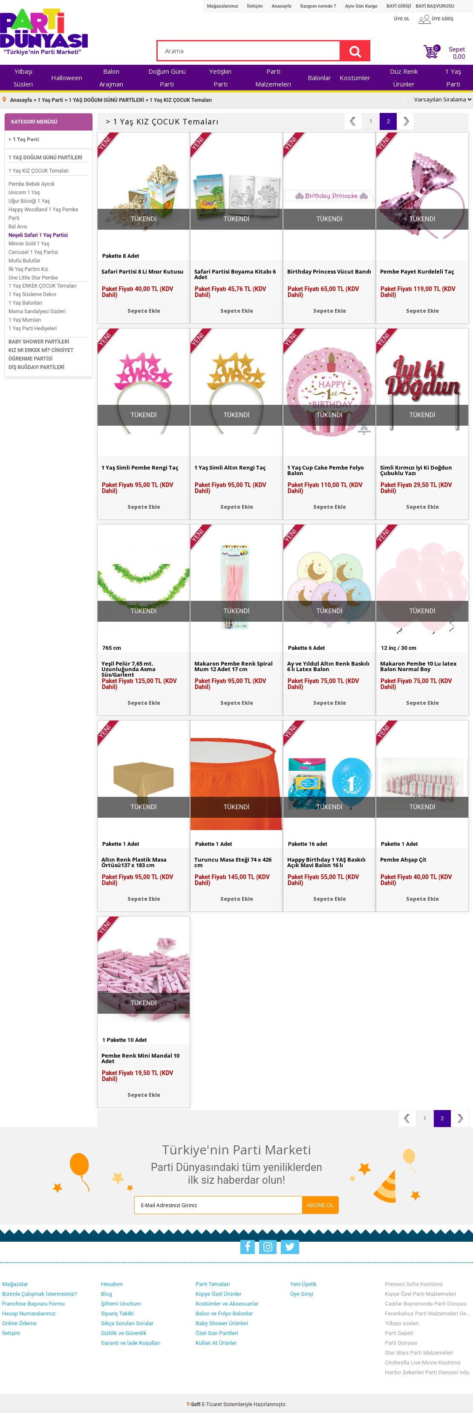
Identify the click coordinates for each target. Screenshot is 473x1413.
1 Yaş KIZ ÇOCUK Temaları (39, 169)
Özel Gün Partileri (217, 1331)
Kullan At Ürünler (216, 1341)
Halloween (66, 77)
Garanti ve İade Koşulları (131, 1341)
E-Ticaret (212, 1402)
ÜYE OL (402, 19)
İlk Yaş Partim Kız (28, 267)
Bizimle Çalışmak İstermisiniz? (39, 1292)
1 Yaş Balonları (25, 301)
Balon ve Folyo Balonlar (224, 1311)
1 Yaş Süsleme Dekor (33, 292)
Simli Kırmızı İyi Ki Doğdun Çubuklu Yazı (419, 469)
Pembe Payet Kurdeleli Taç (419, 270)
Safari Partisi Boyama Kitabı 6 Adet (235, 273)
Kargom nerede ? (318, 6)
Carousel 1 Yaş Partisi (33, 250)
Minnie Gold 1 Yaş (29, 242)
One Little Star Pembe (33, 276)
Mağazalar (15, 1282)
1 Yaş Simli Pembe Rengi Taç (143, 466)
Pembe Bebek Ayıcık (32, 182)
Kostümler (355, 77)
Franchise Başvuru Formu (33, 1301)
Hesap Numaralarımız (29, 1311)
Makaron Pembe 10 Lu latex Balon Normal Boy (421, 665)
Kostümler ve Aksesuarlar (227, 1301)
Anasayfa (281, 6)
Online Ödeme (19, 1321)
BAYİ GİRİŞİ (398, 6)
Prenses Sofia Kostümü (413, 1282)
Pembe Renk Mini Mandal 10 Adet (143, 1057)
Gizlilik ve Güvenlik (123, 1331)
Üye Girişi (301, 1292)
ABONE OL (301, 1203)
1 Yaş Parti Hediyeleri (33, 326)
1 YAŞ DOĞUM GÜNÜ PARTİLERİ (45, 156)
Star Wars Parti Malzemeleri (419, 1350)
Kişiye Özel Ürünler (219, 1292)
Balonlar (319, 77)
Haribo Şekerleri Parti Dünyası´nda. (427, 1370)
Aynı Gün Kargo (361, 6)
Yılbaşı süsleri (402, 1321)
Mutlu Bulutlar (24, 259)
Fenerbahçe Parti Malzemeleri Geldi (428, 1311)
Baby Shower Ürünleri (222, 1321)
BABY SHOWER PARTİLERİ (39, 340)
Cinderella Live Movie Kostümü (423, 1360)
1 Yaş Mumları (25, 318)
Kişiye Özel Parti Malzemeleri (420, 1292)
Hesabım (112, 1282)
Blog (106, 1292)
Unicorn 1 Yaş (24, 190)
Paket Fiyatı (137, 290)
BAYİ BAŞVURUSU (435, 6)
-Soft (194, 1402)
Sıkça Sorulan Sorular (127, 1321)
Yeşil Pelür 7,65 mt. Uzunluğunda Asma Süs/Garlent (130, 668)
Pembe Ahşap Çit (405, 858)
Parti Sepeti (399, 1331)
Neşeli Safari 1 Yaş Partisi (38, 233)
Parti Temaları (213, 1282)
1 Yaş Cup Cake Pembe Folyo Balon (320, 469)
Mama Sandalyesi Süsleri (37, 309)
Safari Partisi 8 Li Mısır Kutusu (134, 273)
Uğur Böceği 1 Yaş (29, 199)
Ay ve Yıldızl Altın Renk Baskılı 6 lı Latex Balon (321, 665)
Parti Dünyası (401, 1341)
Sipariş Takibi (117, 1311)
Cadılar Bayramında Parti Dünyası (426, 1301)
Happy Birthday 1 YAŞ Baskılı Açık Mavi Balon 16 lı (328, 861)
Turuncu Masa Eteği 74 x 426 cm (235, 861)
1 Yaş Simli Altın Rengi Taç (232, 466)
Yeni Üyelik (303, 1282)
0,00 (459, 57)
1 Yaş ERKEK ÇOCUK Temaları (43, 284)
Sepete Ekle (143, 308)
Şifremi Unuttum (121, 1301)
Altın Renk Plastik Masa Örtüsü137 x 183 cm (136, 861)
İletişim (255, 6)
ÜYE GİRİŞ (442, 19)
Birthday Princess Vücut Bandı (322, 273)
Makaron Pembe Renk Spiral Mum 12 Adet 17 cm (236, 665)
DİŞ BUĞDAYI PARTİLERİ (36, 365)
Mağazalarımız (222, 6)
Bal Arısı (18, 225)
